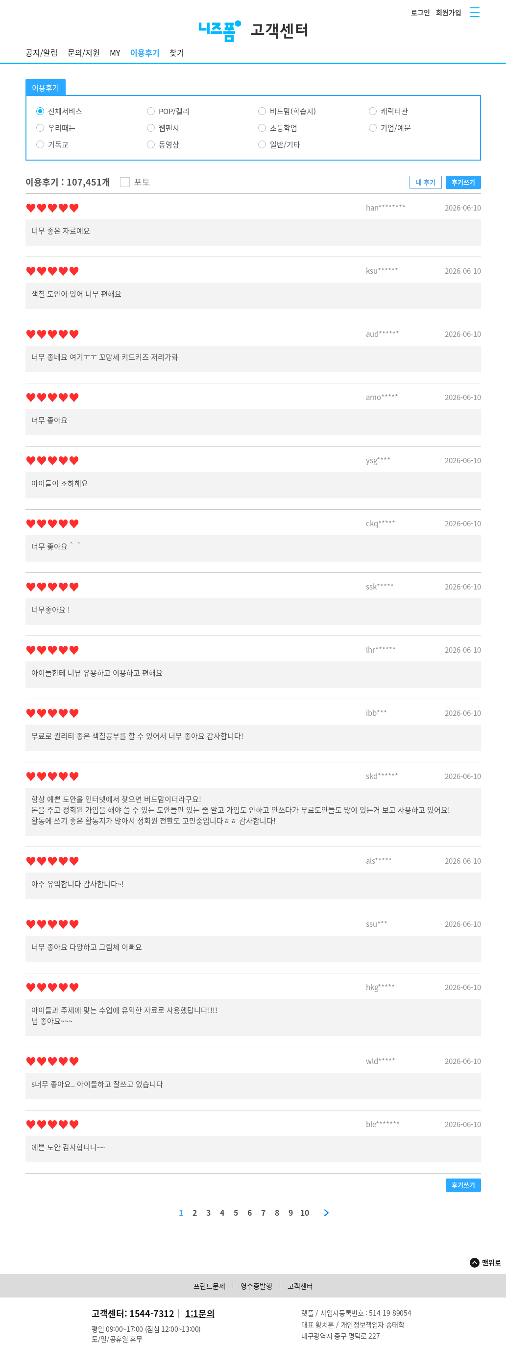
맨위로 (491, 1262)
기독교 (58, 144)
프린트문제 (209, 1285)
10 (304, 1212)
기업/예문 (396, 127)
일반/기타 (285, 144)
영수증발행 (256, 1285)
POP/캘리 (174, 111)
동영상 (169, 144)
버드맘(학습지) (293, 111)
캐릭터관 (394, 111)
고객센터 (300, 1285)
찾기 (176, 52)
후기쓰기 (463, 182)
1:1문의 (200, 1313)
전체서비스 (65, 111)
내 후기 (425, 182)
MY (115, 52)
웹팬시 (169, 127)
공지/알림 (41, 52)
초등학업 (283, 127)
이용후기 (145, 52)
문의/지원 (84, 52)
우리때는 (61, 127)
